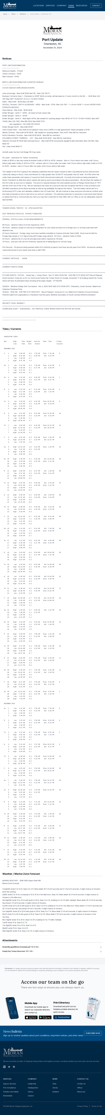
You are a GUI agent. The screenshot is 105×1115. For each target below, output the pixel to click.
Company (61, 5)
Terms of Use (96, 1106)
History (30, 1092)
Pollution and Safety (10, 1092)
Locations (38, 5)
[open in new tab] (4, 1067)
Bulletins (23, 14)
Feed (54, 1084)
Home (5, 14)
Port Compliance (9, 1088)
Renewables (7, 1096)
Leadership (32, 1084)
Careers (31, 1096)
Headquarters (33, 1088)
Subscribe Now (93, 1033)
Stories (55, 1088)
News (71, 5)
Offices (79, 1088)
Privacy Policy (82, 1106)
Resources (81, 5)
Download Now (62, 1017)
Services (50, 5)
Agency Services (9, 1084)
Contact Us (81, 1084)
